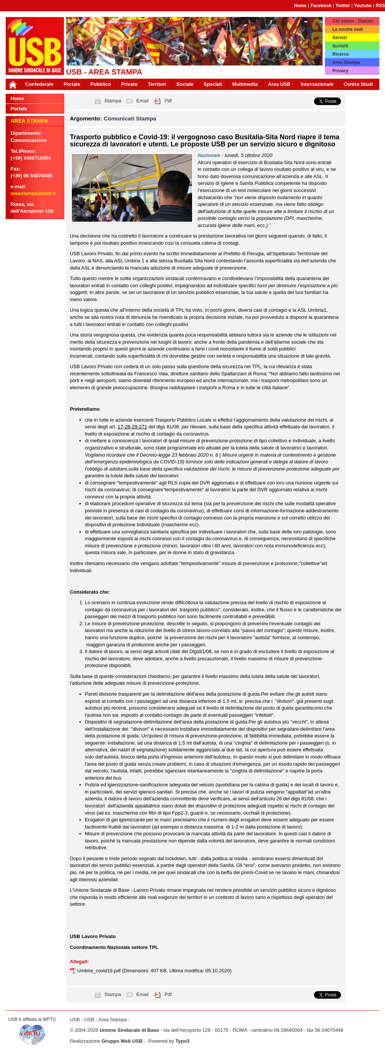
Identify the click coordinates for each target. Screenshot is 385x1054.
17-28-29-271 (132, 427)
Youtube (363, 5)
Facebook (321, 5)
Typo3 (182, 1041)
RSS (380, 5)
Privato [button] (129, 84)
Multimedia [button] (245, 84)
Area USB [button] (279, 84)
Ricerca (340, 54)
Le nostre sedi (347, 29)
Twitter (343, 5)
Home (300, 5)
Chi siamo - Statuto (352, 21)
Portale (72, 84)
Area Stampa (346, 62)
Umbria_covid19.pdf (99, 970)
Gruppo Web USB (122, 1041)
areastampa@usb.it (33, 193)
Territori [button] (157, 84)
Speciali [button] (213, 84)
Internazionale (317, 84)
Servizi (339, 37)
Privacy (340, 70)
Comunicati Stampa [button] (130, 118)
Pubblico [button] (100, 84)
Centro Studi (358, 84)
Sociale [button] (185, 84)
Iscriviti (340, 46)
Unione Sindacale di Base (129, 1030)
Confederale (39, 84)
